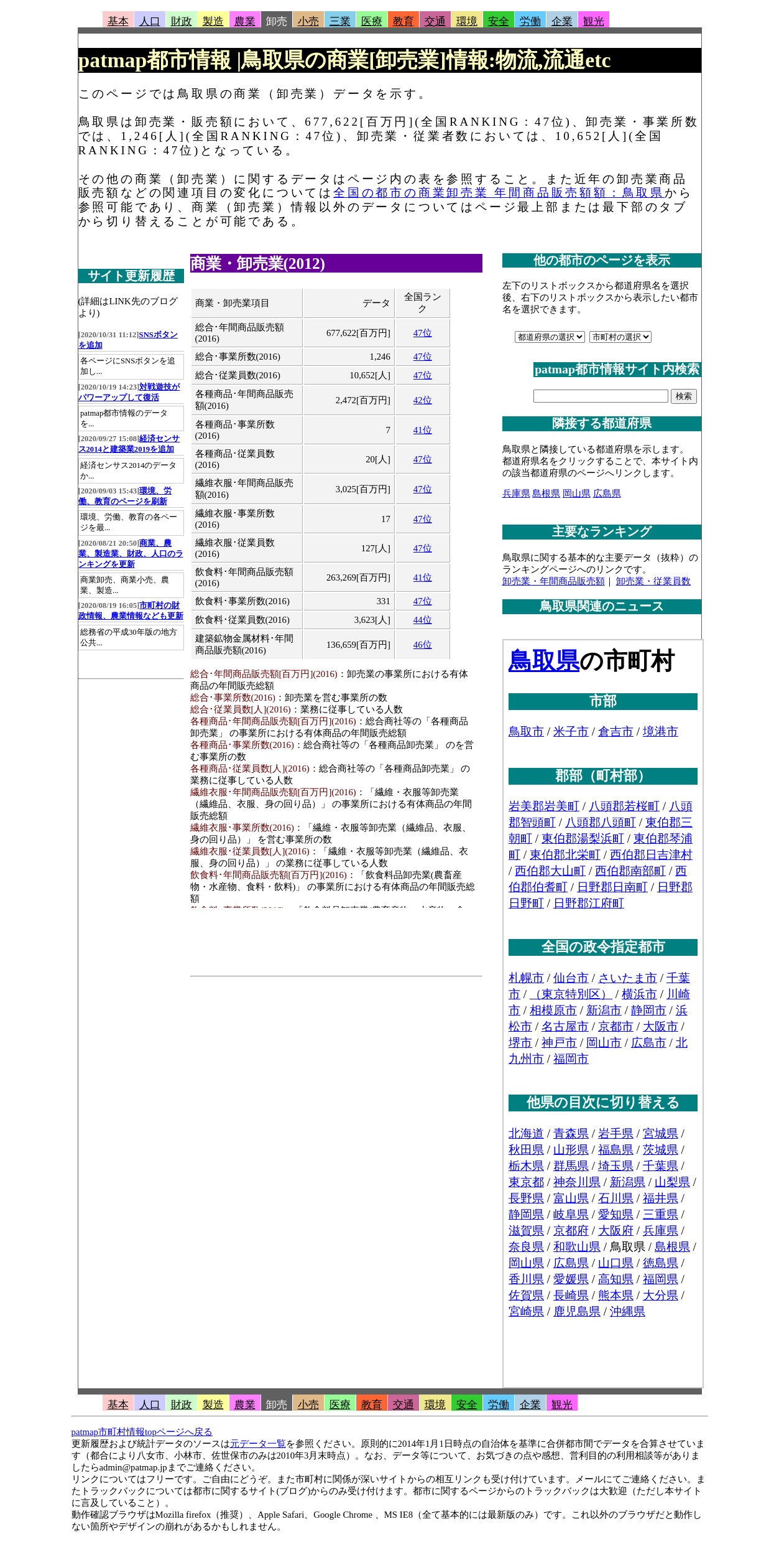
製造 (213, 21)
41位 (422, 430)
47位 (422, 333)
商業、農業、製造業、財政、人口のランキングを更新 (130, 554)
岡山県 (577, 493)
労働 (530, 21)
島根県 (546, 493)
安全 (498, 21)
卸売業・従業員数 (653, 581)
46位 (422, 645)
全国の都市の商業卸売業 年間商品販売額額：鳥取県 (499, 192)
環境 (466, 21)
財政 (181, 21)
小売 (308, 21)
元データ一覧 (258, 1444)
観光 (593, 21)
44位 (422, 620)
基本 (118, 21)
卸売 (276, 21)
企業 (562, 21)
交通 (435, 21)
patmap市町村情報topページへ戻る (142, 1432)
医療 (371, 21)
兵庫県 (516, 493)
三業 (340, 21)
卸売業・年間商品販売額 (553, 581)
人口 (149, 21)
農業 (245, 21)
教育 (403, 21)
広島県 (607, 493)
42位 (422, 400)
